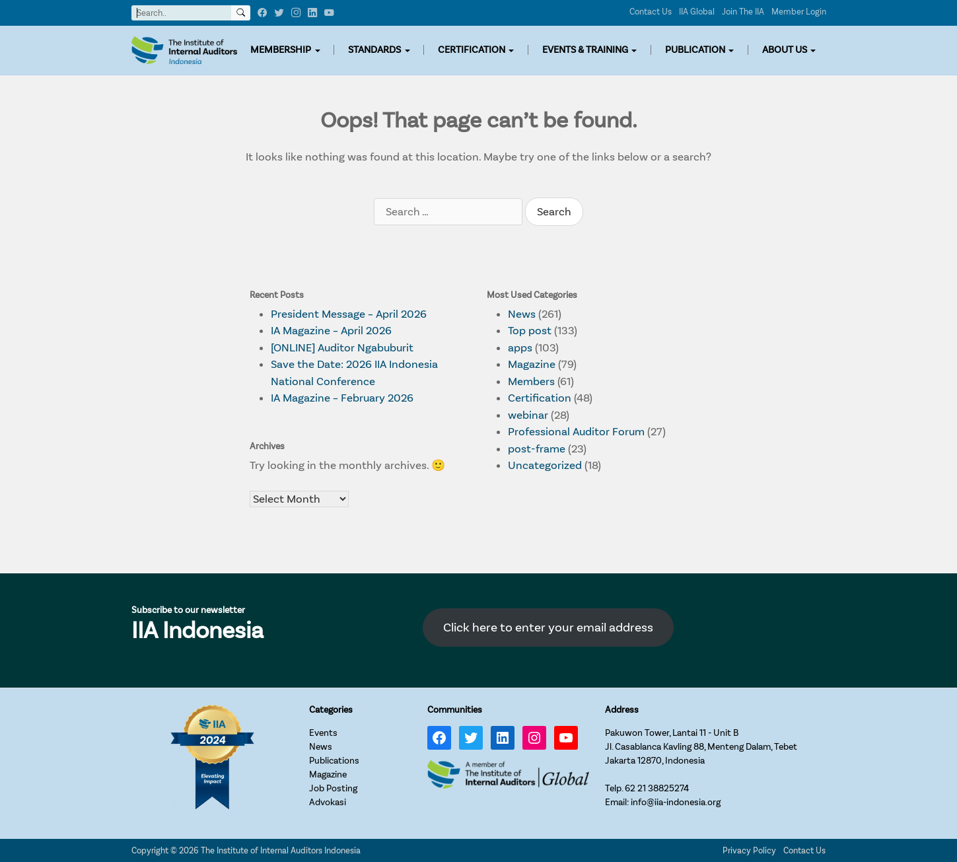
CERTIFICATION (471, 50)
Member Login (798, 12)
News (522, 314)
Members (531, 381)
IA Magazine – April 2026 (331, 331)
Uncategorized (545, 465)
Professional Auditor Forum (576, 432)
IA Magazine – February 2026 (342, 398)
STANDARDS (374, 50)
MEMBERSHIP (280, 50)
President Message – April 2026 (349, 314)
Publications (334, 760)
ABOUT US (784, 50)
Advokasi (327, 802)
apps (520, 348)
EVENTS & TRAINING (585, 50)
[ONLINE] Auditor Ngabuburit (342, 348)
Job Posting (333, 788)
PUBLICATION (695, 50)
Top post (529, 331)
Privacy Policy (749, 850)
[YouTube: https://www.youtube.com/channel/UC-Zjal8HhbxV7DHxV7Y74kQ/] (566, 738)
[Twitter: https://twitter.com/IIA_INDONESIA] (471, 738)
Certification (539, 398)
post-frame (536, 449)
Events (323, 732)
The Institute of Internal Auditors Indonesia (281, 850)
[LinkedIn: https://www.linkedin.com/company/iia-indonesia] (502, 738)
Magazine (531, 364)
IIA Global (697, 12)
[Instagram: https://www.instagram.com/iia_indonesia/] (534, 738)
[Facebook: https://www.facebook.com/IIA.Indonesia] (439, 738)
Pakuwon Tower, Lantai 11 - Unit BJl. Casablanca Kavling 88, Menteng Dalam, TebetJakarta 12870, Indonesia (701, 746)
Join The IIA (743, 12)
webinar (528, 415)
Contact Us (650, 12)
